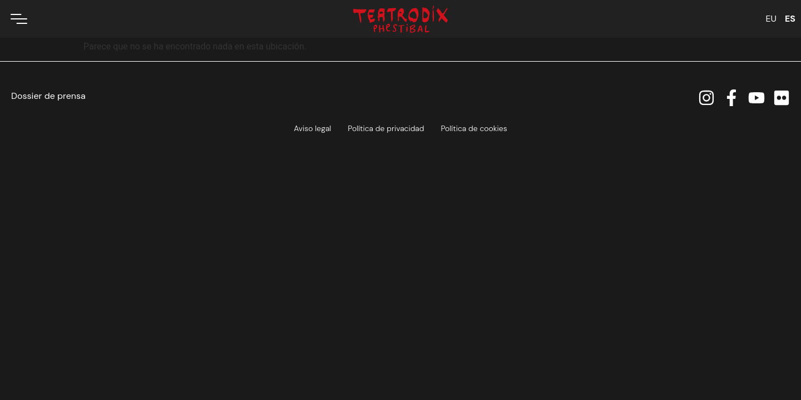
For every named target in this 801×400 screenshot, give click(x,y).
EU (771, 18)
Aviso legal (312, 128)
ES (790, 18)
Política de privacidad (386, 128)
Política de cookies (474, 128)
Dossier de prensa (48, 96)
